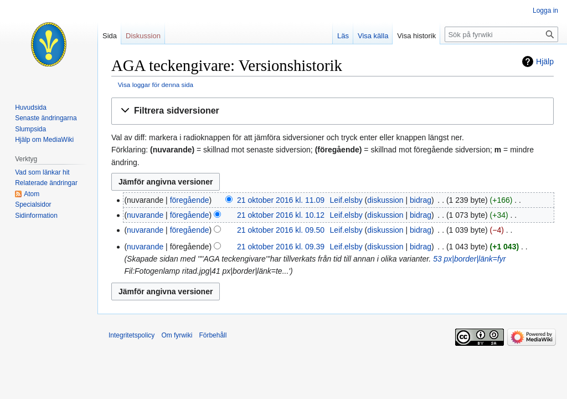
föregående (189, 200)
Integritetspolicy (131, 335)
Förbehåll (212, 335)
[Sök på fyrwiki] (501, 34)
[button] (332, 111)
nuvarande (145, 215)
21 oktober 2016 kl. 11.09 (280, 200)
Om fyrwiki (176, 335)
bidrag (420, 200)
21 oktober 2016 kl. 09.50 (280, 230)
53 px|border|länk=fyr (469, 258)
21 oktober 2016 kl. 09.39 (280, 246)
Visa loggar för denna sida (155, 84)
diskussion (385, 200)
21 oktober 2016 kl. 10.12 (280, 215)
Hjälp (545, 61)
